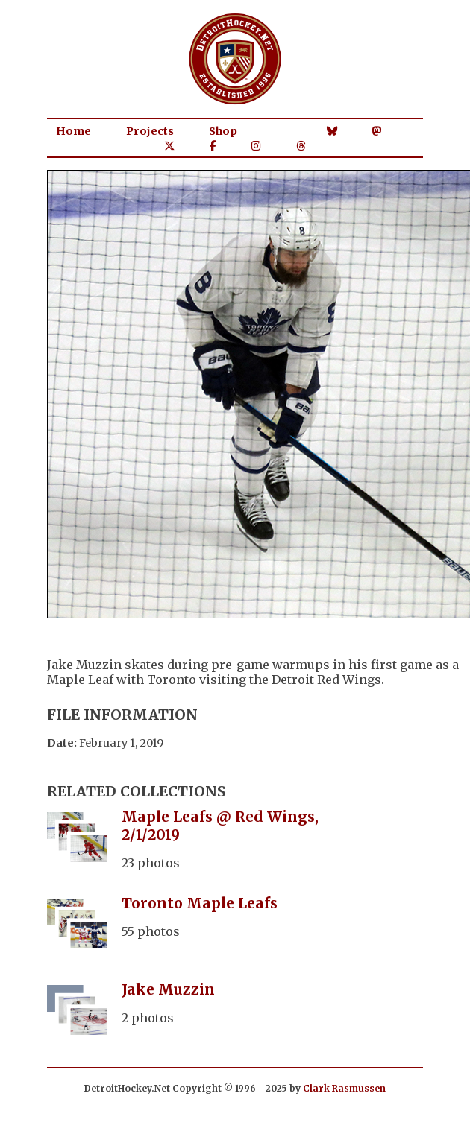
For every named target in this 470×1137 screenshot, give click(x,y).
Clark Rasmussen (344, 1088)
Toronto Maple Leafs (200, 903)
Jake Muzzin (168, 989)
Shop (223, 131)
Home (73, 131)
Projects (150, 131)
